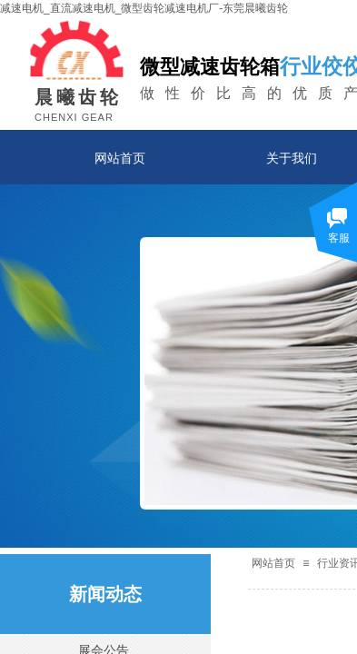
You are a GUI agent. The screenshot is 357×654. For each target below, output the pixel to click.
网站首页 (119, 158)
